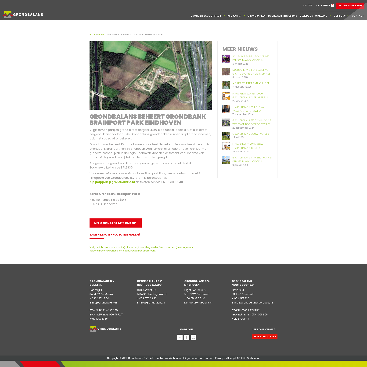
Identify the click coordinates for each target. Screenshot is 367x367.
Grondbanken (256, 15)
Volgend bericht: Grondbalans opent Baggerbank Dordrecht (123, 250)
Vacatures (323, 5)
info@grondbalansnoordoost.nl (253, 302)
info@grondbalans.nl (104, 302)
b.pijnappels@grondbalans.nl (112, 182)
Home (93, 34)
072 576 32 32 (147, 298)
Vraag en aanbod (350, 5)
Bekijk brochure (265, 336)
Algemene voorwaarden (198, 358)
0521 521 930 (241, 298)
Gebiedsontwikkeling (315, 15)
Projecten (236, 15)
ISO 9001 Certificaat (248, 358)
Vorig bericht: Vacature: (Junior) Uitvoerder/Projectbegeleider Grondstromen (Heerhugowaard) (143, 247)
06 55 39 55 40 (196, 298)
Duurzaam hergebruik (282, 15)
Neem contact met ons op (115, 223)
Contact (358, 15)
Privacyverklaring (225, 358)
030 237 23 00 (100, 298)
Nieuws (307, 5)
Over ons (341, 15)
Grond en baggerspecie (208, 15)
